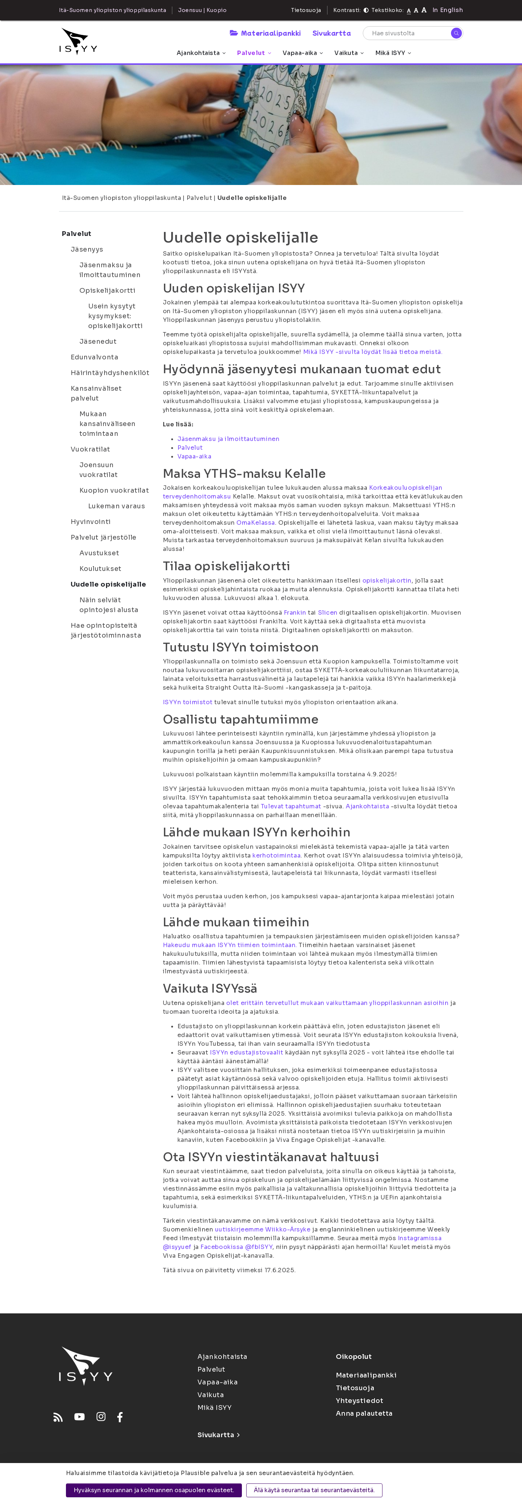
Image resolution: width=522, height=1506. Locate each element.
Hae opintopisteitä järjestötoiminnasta (106, 630)
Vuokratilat (90, 449)
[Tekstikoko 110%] (416, 10)
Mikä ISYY (393, 53)
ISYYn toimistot (188, 702)
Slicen (328, 612)
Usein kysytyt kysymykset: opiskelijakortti (115, 316)
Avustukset (99, 553)
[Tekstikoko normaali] (409, 10)
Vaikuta (349, 53)
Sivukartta (332, 32)
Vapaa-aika (303, 53)
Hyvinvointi (91, 522)
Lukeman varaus (116, 506)
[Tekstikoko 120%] (424, 10)
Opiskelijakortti (107, 291)
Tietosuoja (306, 10)
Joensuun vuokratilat (98, 470)
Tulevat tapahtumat (291, 806)
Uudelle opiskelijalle (252, 198)
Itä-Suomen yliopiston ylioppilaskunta (121, 198)
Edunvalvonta (95, 357)
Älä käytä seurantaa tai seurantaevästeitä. (314, 1490)
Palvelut (254, 53)
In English (447, 10)
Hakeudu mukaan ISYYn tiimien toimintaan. (230, 945)
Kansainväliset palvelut (96, 393)
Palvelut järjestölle (104, 537)
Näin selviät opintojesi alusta (109, 605)
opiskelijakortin (387, 580)
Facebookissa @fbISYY (236, 1247)
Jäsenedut (98, 342)
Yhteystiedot (360, 1401)
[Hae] (456, 33)
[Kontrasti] (366, 10)
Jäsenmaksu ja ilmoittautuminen (110, 270)
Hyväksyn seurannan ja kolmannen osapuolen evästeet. (154, 1490)
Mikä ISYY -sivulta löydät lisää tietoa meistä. (373, 352)
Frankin (295, 612)
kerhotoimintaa (276, 855)
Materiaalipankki (265, 32)
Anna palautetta (364, 1414)
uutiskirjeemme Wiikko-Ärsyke (263, 1229)
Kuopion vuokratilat (114, 490)
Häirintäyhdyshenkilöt (110, 373)
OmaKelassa (255, 523)
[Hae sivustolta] (413, 33)
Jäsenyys (87, 249)
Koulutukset (100, 569)
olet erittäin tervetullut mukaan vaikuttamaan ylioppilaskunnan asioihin (337, 1003)
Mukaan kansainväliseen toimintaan (107, 424)
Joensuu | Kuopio (202, 10)
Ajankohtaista (201, 53)
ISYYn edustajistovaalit (246, 1052)
